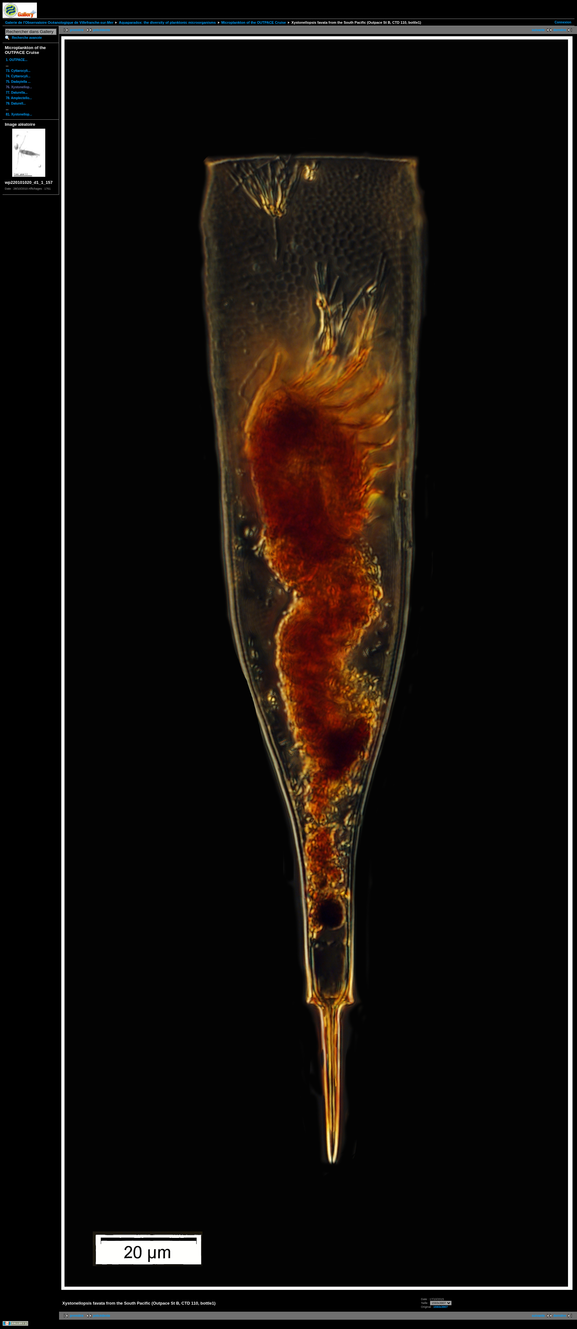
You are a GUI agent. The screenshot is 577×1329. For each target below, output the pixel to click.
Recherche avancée (27, 37)
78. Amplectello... (19, 98)
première (76, 30)
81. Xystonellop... (19, 114)
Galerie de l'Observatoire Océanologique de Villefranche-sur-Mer (59, 22)
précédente (101, 30)
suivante (538, 30)
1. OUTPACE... (17, 60)
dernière (560, 30)
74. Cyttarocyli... (18, 76)
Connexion (563, 22)
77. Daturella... (17, 92)
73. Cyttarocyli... (18, 71)
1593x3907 (440, 1306)
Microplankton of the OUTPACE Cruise (253, 22)
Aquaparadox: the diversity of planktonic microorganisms (167, 22)
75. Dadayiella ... (18, 81)
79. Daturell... (16, 103)
